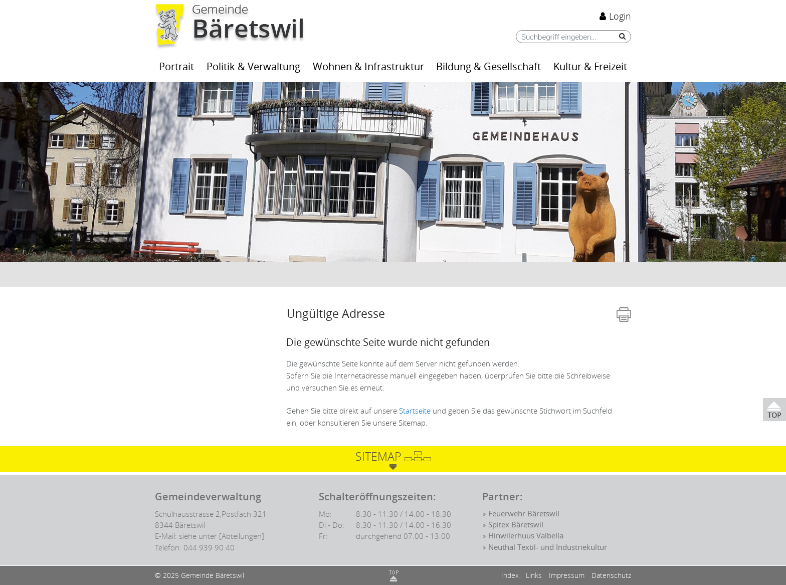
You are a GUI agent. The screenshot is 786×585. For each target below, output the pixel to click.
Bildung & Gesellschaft (488, 67)
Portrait (176, 67)
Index (510, 575)
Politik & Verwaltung (253, 67)
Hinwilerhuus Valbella (525, 535)
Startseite (415, 411)
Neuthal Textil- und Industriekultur (547, 547)
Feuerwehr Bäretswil (523, 513)
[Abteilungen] (241, 536)
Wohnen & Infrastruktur (368, 67)
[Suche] (620, 36)
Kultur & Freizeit (590, 67)
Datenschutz (611, 575)
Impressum (566, 575)
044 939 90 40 (209, 547)
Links (534, 575)
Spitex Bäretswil (515, 524)
